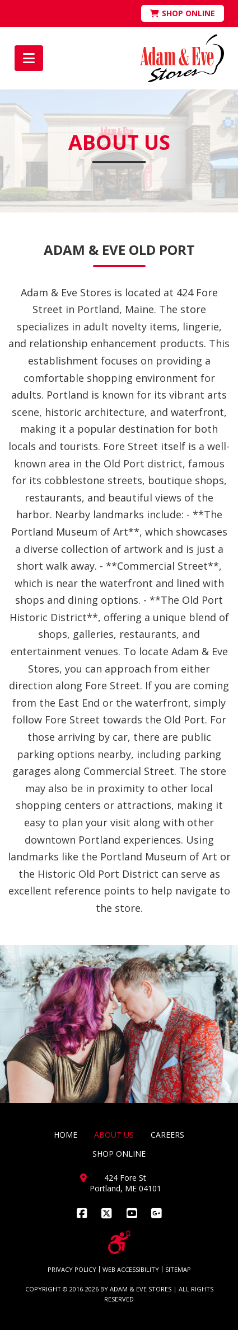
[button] (29, 58)
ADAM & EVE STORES (140, 1289)
